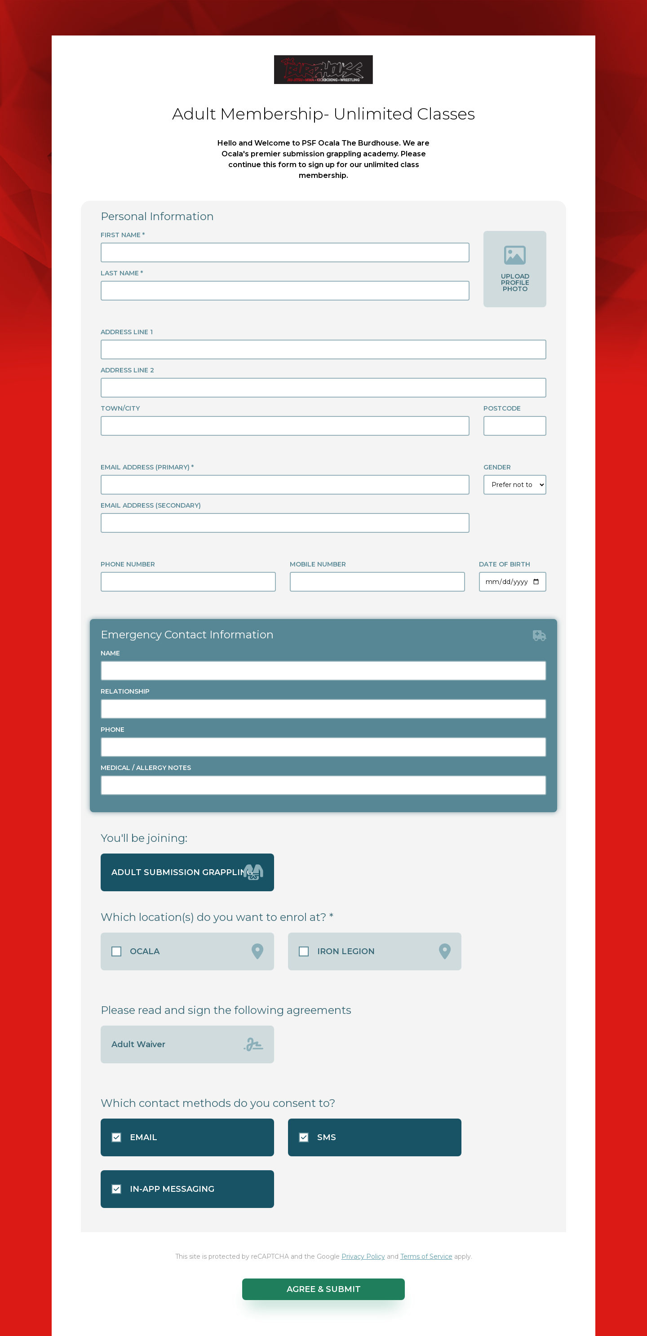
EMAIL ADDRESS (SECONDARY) (151, 505)
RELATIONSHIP (125, 691)
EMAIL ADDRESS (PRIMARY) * (147, 467)
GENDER (497, 467)
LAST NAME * (122, 273)
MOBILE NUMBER (318, 564)
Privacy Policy (363, 1256)
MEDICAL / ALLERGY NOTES (146, 768)
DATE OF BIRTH (504, 564)
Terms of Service (426, 1256)
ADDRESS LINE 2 (127, 370)
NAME (110, 653)
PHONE (112, 730)
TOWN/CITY (120, 408)
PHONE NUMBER (128, 564)
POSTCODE (502, 408)
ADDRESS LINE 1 (127, 332)
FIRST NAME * (123, 235)
